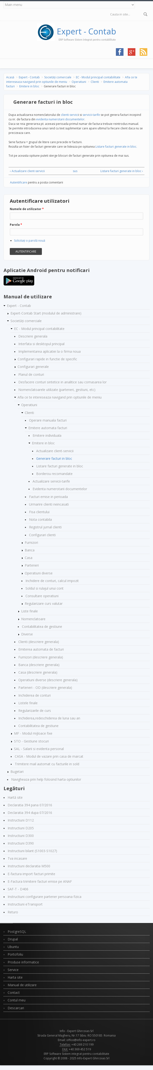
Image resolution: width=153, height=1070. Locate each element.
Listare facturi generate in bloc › (121, 171)
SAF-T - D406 (18, 889)
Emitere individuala (47, 435)
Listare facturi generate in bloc (59, 466)
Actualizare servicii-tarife (51, 481)
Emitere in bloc (29, 86)
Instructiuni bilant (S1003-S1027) (32, 851)
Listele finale (28, 703)
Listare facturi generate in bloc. (116, 147)
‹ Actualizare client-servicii (27, 171)
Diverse (27, 634)
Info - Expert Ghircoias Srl (77, 1031)
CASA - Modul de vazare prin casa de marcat (49, 756)
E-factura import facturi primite (31, 874)
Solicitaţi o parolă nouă (29, 241)
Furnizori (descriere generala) (40, 657)
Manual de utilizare (22, 985)
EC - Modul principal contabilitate (98, 77)
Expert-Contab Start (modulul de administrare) (45, 313)
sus (75, 171)
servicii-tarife (91, 115)
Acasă (10, 77)
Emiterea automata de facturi (41, 649)
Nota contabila (40, 519)
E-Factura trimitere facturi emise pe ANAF (40, 881)
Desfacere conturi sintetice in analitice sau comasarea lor (62, 382)
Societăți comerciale (57, 77)
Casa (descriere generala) (37, 672)
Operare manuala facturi (48, 420)
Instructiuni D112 (21, 820)
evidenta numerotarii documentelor (60, 119)
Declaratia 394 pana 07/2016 (30, 805)
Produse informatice (23, 962)
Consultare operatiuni (42, 596)
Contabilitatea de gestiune (42, 626)
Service (13, 969)
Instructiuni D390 (21, 843)
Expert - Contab (86, 31)
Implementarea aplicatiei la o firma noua (49, 351)
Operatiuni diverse (39, 573)
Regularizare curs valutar (44, 603)
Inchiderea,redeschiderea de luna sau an (49, 718)
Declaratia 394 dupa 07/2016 (30, 812)
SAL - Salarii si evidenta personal (39, 748)
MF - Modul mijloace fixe (33, 733)
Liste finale (29, 611)
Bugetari (17, 771)
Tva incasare (17, 858)
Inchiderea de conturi (34, 695)
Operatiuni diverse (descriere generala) (48, 680)
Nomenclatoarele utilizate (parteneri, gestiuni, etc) (56, 389)
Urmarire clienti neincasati (49, 504)
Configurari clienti (42, 535)
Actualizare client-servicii (55, 451)
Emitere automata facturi (47, 428)
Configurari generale (33, 366)
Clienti (95, 82)
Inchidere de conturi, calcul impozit (52, 580)
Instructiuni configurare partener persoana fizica (44, 896)
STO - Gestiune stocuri (31, 741)
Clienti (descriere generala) (38, 641)
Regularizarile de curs (34, 710)
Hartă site (15, 797)
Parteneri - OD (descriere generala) (45, 687)
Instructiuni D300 (21, 835)
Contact (14, 992)
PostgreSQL (17, 931)
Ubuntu (13, 946)
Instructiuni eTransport (25, 904)
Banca (30, 550)
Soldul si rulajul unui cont (44, 588)
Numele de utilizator (27, 209)
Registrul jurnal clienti (45, 527)
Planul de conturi (31, 374)
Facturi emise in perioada (48, 496)
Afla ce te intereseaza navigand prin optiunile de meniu (60, 397)
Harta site (15, 977)
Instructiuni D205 (21, 828)
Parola (16, 225)
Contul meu (16, 1000)
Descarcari (16, 1008)
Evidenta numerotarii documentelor (60, 489)
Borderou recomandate (54, 473)
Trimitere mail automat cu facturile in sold (47, 764)
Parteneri (32, 565)
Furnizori (31, 542)
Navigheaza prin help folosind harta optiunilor (46, 779)
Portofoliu (15, 954)
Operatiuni (79, 82)
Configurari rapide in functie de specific (47, 359)
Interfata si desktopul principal (41, 344)
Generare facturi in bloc (54, 458)
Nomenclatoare (33, 619)
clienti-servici (69, 115)
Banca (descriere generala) (38, 664)
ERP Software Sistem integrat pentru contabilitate (76, 1054)
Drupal (13, 939)
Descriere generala (32, 336)
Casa (28, 557)
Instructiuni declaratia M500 (29, 866)
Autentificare (18, 182)
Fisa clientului (39, 512)
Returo (13, 912)
